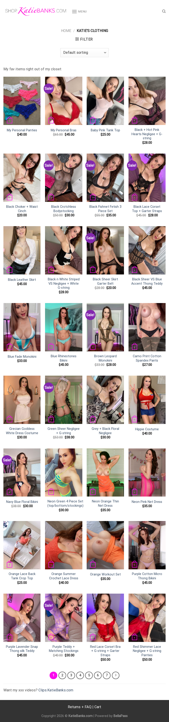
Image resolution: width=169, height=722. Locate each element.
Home (66, 31)
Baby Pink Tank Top (105, 130)
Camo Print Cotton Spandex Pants (147, 358)
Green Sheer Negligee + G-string (64, 431)
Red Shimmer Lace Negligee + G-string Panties (147, 651)
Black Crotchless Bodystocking (63, 209)
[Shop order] (84, 52)
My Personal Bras (63, 130)
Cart (97, 707)
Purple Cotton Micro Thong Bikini (147, 576)
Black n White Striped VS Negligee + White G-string (64, 283)
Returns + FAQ (79, 707)
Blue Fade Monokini (22, 357)
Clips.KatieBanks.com (55, 690)
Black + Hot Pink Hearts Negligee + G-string (146, 134)
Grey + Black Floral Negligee (105, 431)
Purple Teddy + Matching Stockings (63, 649)
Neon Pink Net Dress (147, 502)
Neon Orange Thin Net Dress (105, 503)
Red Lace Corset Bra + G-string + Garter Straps (105, 651)
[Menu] (79, 11)
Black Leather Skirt (22, 280)
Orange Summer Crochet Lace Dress (63, 576)
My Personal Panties (22, 130)
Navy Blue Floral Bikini (22, 502)
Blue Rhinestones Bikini (63, 358)
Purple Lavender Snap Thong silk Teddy (22, 649)
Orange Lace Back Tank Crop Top (22, 576)
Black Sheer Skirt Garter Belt (105, 281)
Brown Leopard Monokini (105, 358)
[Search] (164, 11)
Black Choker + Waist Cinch (22, 209)
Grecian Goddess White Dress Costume (22, 431)
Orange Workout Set (105, 574)
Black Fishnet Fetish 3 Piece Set (105, 209)
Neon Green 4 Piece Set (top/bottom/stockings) (65, 503)
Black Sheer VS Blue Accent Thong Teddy (147, 281)
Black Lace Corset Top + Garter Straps (147, 209)
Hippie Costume (147, 429)
